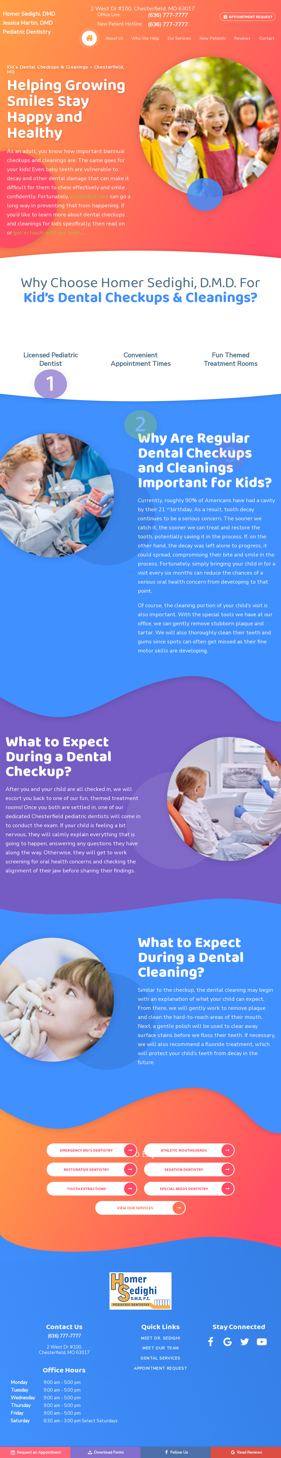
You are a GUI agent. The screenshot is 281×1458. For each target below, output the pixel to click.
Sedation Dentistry (183, 1170)
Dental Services (160, 1358)
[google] (228, 1342)
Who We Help (145, 38)
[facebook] (211, 1342)
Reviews (242, 38)
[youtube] (262, 1342)
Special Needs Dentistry (184, 1189)
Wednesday (23, 1398)
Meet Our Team (160, 1348)
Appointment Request (247, 17)
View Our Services (135, 1208)
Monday (19, 1382)
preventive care (90, 196)
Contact (266, 38)
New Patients (212, 38)
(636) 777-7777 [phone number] (168, 15)
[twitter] (245, 1342)
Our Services (179, 38)
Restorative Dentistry (86, 1170)
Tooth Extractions (86, 1189)
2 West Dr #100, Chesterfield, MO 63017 (143, 8)
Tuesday (19, 1390)
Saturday (20, 1421)
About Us (114, 38)
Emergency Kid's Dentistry (86, 1151)
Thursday (21, 1405)
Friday (17, 1413)
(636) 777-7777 (64, 1336)
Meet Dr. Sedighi (160, 1338)
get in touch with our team (47, 232)
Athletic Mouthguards (184, 1151)
